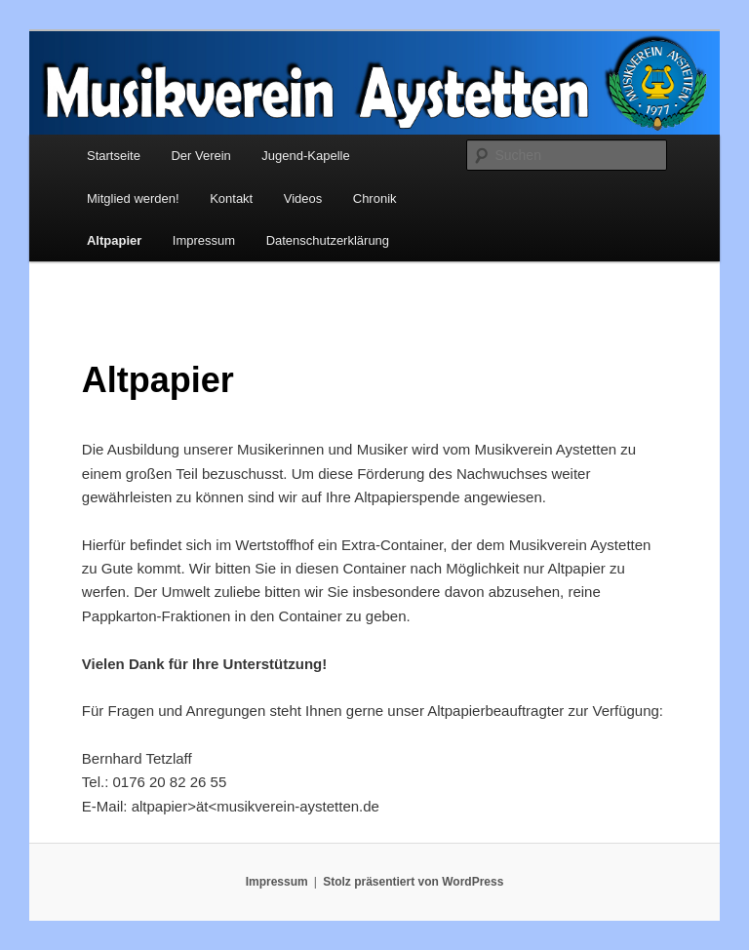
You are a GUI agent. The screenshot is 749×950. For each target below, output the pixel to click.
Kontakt (231, 198)
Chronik (375, 198)
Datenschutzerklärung (327, 240)
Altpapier (114, 240)
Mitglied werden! (133, 198)
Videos (303, 198)
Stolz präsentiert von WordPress (413, 882)
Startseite (113, 155)
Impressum (204, 240)
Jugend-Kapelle (305, 155)
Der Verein (200, 155)
